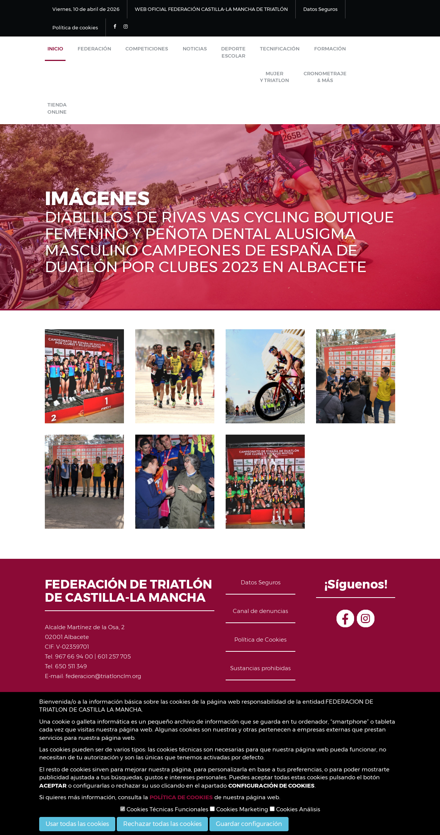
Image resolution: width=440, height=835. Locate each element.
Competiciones (134, 51)
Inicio (53, 51)
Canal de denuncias (260, 596)
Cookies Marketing (239, 809)
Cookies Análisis (295, 809)
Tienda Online (106, 91)
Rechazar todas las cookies (162, 823)
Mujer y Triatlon (336, 54)
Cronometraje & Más (66, 91)
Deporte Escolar (211, 54)
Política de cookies (75, 27)
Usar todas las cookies (77, 823)
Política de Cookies (260, 624)
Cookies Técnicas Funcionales (164, 809)
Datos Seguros (320, 9)
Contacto (260, 682)
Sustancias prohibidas (260, 653)
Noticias (177, 51)
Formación (297, 51)
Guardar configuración (249, 823)
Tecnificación (252, 51)
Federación (87, 51)
